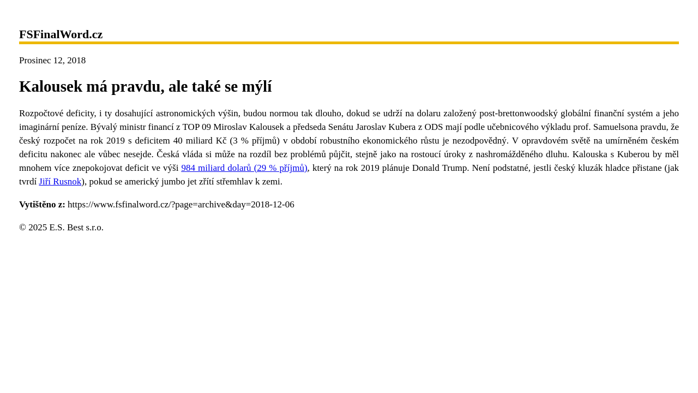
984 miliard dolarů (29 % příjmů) (244, 168)
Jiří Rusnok (60, 181)
